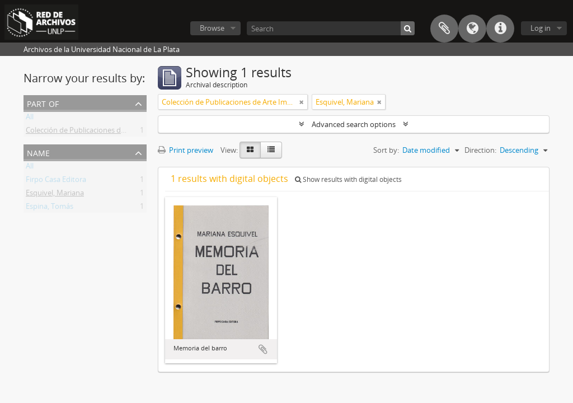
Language (472, 29)
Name (38, 152)
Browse (212, 28)
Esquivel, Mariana (55, 195)
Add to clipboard (263, 349)
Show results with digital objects (348, 179)
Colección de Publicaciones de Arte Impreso (98, 132)
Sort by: (386, 150)
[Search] (331, 28)
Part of (43, 102)
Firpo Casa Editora (56, 181)
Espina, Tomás (49, 208)
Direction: (480, 150)
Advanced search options (353, 124)
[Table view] (271, 150)
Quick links (500, 29)
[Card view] (250, 150)
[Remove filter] (301, 101)
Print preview (185, 150)
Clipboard (444, 29)
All (30, 119)
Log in (540, 28)
